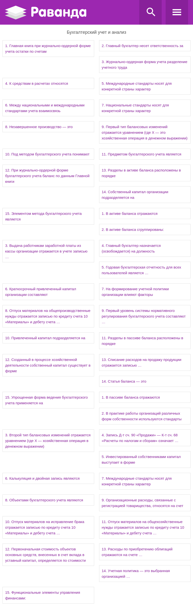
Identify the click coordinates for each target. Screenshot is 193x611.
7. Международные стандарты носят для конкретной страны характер (137, 481)
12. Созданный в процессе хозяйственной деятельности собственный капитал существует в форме (47, 365)
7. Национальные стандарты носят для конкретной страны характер (135, 108)
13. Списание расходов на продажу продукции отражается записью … (141, 362)
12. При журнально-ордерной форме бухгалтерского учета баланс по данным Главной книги (47, 176)
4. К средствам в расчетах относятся (36, 83)
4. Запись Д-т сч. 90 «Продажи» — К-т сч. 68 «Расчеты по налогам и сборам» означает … (140, 438)
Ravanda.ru (70, 12)
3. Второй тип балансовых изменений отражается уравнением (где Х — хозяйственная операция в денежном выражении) (47, 440)
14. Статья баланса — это (124, 381)
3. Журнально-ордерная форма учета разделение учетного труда (145, 64)
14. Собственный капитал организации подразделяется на (135, 195)
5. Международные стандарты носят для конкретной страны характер (137, 86)
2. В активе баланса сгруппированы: (133, 229)
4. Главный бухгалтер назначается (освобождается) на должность (131, 248)
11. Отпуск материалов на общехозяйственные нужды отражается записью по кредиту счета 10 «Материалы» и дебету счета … (143, 527)
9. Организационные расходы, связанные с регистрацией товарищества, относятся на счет (142, 503)
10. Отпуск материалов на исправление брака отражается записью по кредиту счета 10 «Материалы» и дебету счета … (44, 527)
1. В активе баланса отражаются (130, 213)
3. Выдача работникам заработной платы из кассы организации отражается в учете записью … (46, 251)
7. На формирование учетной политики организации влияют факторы (135, 292)
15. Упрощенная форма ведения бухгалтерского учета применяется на (46, 400)
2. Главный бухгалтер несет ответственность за (142, 46)
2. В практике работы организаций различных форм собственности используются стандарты (142, 416)
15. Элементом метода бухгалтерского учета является (43, 216)
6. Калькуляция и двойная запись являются (42, 478)
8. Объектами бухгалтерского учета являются (44, 500)
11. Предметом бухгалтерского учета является (141, 154)
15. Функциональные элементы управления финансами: (42, 595)
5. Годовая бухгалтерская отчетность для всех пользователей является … (141, 270)
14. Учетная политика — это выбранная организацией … (136, 573)
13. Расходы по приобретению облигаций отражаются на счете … (137, 552)
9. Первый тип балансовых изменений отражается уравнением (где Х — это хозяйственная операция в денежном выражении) (145, 132)
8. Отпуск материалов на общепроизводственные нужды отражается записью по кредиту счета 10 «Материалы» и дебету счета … (47, 316)
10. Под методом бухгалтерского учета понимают (47, 154)
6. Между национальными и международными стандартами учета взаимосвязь (45, 108)
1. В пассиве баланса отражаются (131, 397)
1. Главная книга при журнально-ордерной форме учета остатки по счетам (48, 48)
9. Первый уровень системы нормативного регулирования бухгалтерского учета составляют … (144, 316)
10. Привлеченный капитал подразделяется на (45, 338)
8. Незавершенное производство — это (39, 127)
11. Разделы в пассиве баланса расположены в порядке (142, 341)
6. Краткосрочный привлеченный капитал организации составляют (40, 292)
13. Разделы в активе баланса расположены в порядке (141, 173)
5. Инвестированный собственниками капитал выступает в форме (141, 459)
